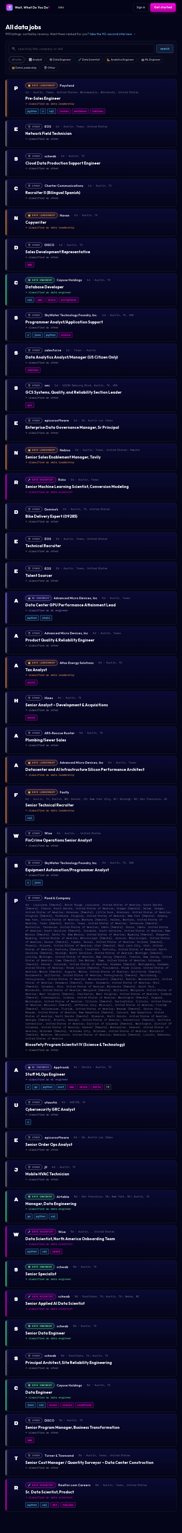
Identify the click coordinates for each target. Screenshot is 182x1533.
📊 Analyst (35, 59)
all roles (17, 59)
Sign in (141, 7)
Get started (163, 7)
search (164, 48)
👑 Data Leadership (24, 67)
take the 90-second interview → (113, 34)
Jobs (61, 7)
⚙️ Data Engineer (60, 59)
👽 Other (49, 67)
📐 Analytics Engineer (120, 59)
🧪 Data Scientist (89, 59)
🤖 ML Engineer (150, 59)
